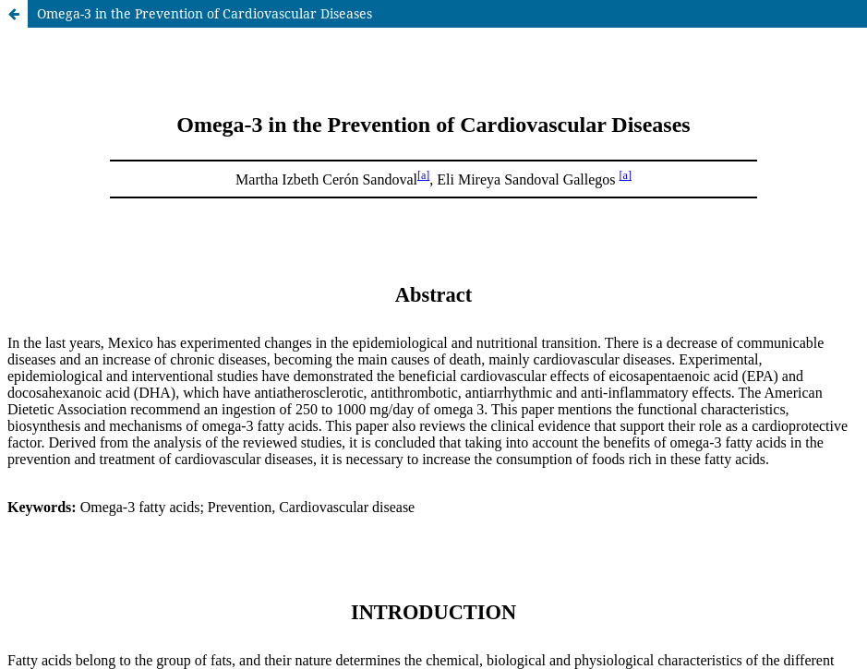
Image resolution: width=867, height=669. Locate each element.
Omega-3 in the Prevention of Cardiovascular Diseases (204, 13)
